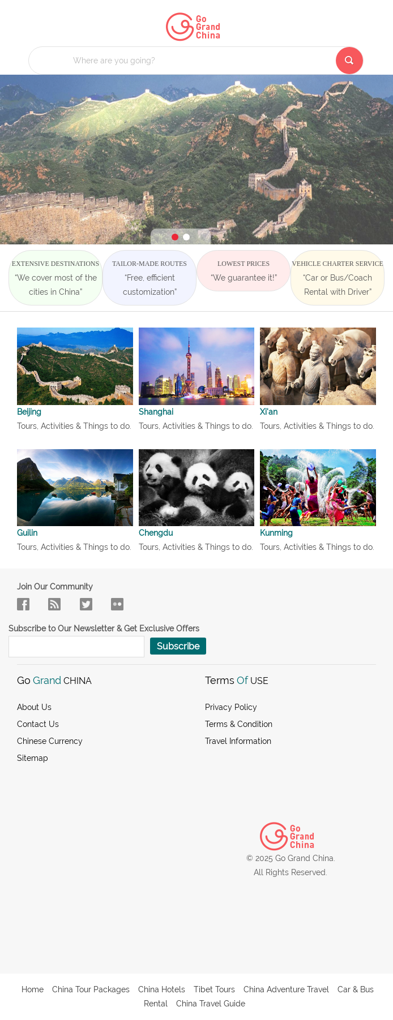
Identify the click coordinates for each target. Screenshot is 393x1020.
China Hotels (161, 989)
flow (54, 604)
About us (34, 707)
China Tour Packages (91, 989)
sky (117, 604)
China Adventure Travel (286, 989)
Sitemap (32, 758)
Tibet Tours (214, 989)
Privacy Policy (231, 707)
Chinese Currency (50, 741)
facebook (23, 604)
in (86, 604)
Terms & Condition (238, 724)
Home (33, 989)
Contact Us (38, 724)
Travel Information (238, 741)
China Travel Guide (210, 1003)
